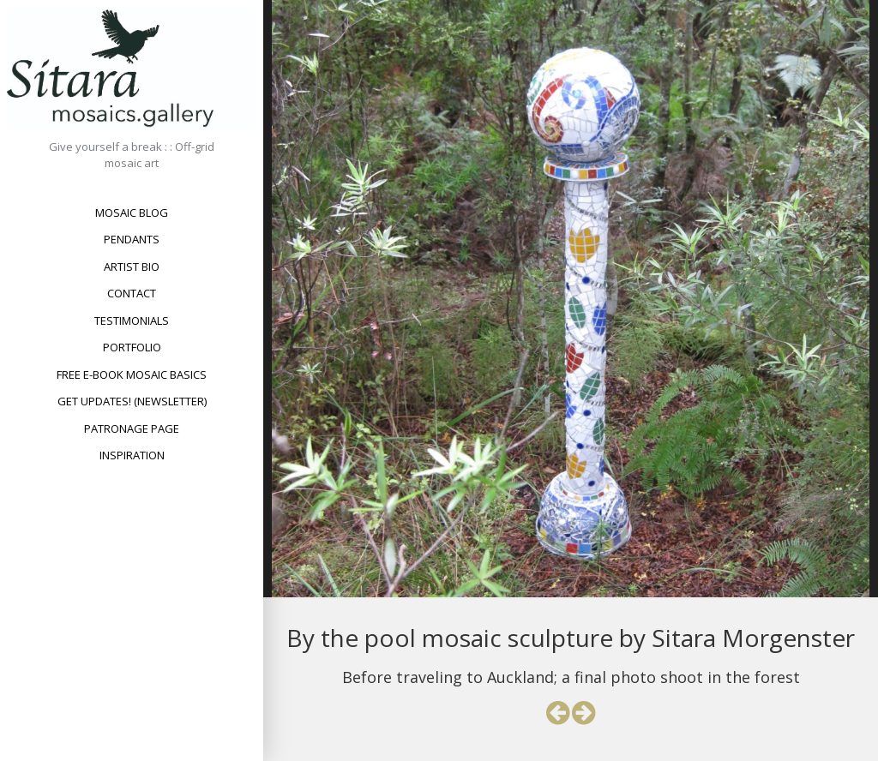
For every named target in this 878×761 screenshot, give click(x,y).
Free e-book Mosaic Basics (132, 374)
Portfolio (132, 347)
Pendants (131, 239)
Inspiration (132, 455)
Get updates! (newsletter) (132, 401)
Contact (131, 293)
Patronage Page (131, 428)
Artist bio (131, 266)
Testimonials (131, 320)
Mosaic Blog (131, 212)
